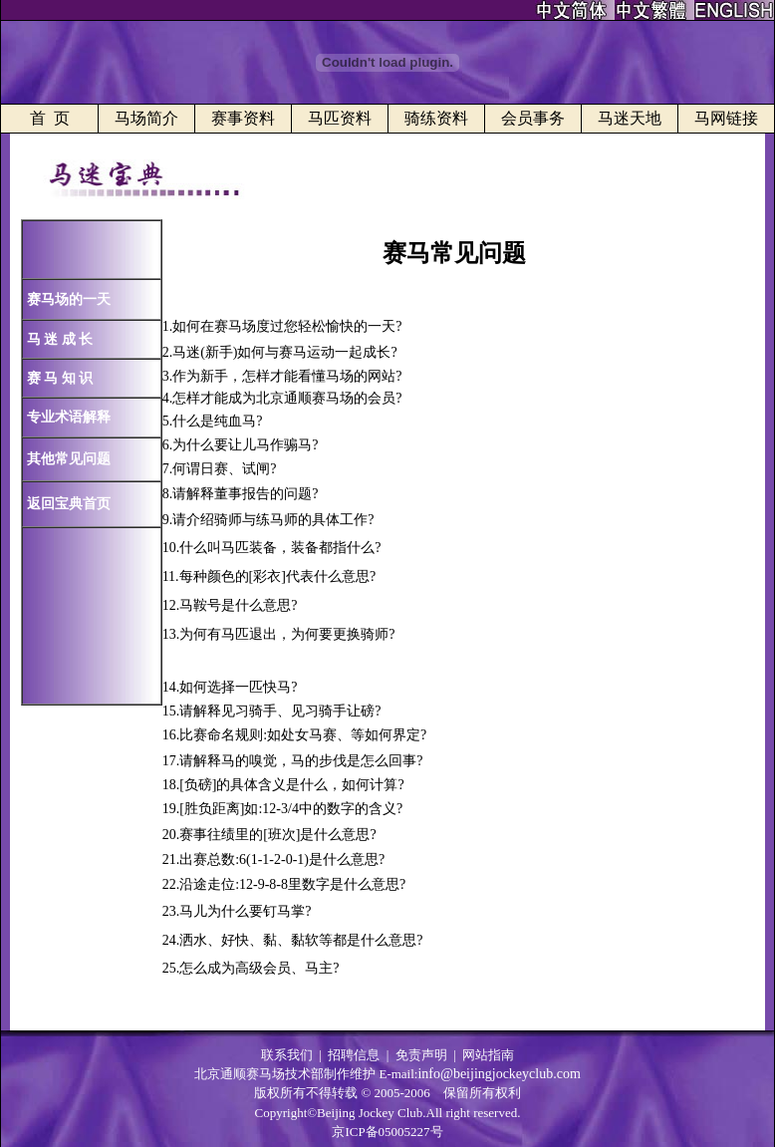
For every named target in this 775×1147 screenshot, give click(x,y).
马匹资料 (340, 118)
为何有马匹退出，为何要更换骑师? (286, 634)
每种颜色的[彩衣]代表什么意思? (278, 576)
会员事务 (533, 118)
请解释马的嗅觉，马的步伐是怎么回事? (300, 760)
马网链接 (726, 118)
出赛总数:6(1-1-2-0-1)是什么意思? (282, 859)
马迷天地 (629, 118)
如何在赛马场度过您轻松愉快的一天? (286, 326)
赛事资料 (243, 118)
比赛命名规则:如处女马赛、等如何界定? (302, 734)
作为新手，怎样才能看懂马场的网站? (286, 376)
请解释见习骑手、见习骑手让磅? (280, 711)
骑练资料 (436, 118)
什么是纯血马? (217, 421)
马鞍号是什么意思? (238, 605)
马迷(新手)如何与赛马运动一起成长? (284, 352)
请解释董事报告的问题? (245, 493)
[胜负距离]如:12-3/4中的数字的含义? (290, 808)
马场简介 (146, 118)
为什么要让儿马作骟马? (245, 444)
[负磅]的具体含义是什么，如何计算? (291, 784)
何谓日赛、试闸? (224, 468)
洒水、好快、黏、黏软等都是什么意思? (300, 940)
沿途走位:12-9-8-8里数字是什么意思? (292, 884)
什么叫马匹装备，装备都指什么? (280, 547)
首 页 (50, 118)
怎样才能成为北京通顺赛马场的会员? (286, 398)
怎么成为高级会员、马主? (259, 968)
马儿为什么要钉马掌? (245, 911)
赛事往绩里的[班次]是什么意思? (278, 834)
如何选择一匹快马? (238, 687)
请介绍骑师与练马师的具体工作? (273, 519)
